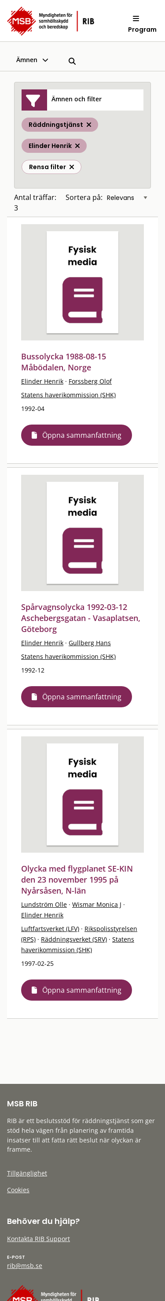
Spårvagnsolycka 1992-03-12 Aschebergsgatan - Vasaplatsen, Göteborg (80, 618)
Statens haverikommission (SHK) (68, 395)
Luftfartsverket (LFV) (50, 928)
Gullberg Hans (90, 643)
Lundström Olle (44, 904)
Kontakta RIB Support (38, 1238)
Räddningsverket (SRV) (74, 939)
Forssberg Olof (90, 381)
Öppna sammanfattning (81, 435)
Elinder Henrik (42, 381)
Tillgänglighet (27, 1173)
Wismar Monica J (96, 904)
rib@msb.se (24, 1265)
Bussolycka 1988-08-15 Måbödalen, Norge (63, 362)
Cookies (18, 1190)
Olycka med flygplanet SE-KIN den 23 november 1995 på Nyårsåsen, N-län (77, 879)
